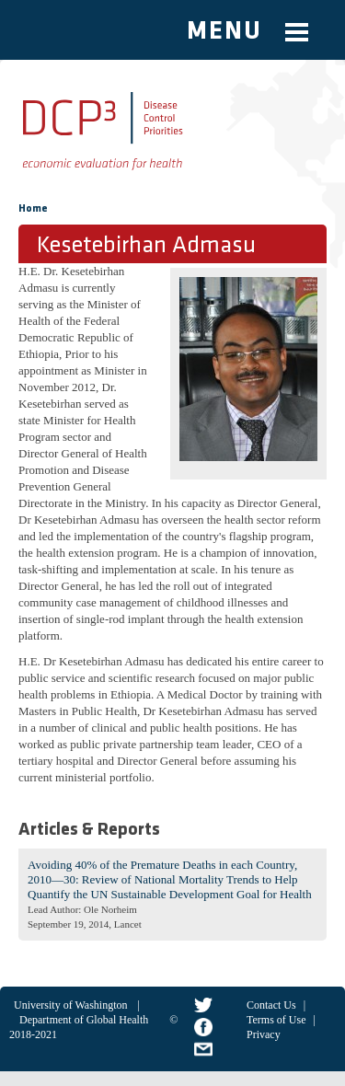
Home (33, 208)
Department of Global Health (83, 1019)
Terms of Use (276, 1019)
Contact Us (271, 1005)
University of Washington (70, 1005)
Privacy (264, 1034)
